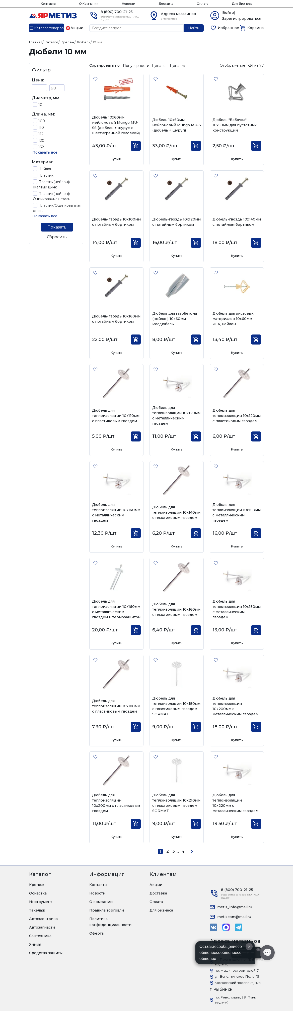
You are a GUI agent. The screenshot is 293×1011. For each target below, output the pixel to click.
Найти (193, 28)
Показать (56, 227)
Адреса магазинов (178, 14)
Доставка (166, 4)
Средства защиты (45, 953)
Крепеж (36, 884)
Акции (156, 884)
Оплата (202, 4)
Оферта (96, 933)
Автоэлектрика (43, 919)
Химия (35, 944)
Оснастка (38, 893)
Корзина (255, 28)
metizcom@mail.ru (234, 917)
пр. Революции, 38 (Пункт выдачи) (236, 999)
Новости (128, 4)
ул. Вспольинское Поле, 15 (237, 976)
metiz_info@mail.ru (234, 907)
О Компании (89, 4)
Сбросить (57, 237)
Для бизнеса (242, 4)
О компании (101, 902)
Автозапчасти (42, 927)
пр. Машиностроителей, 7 (237, 970)
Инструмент (40, 902)
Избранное (228, 28)
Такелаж (37, 910)
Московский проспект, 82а (238, 983)
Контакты (48, 4)
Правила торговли (106, 910)
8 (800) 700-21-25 (117, 12)
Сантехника (40, 936)
